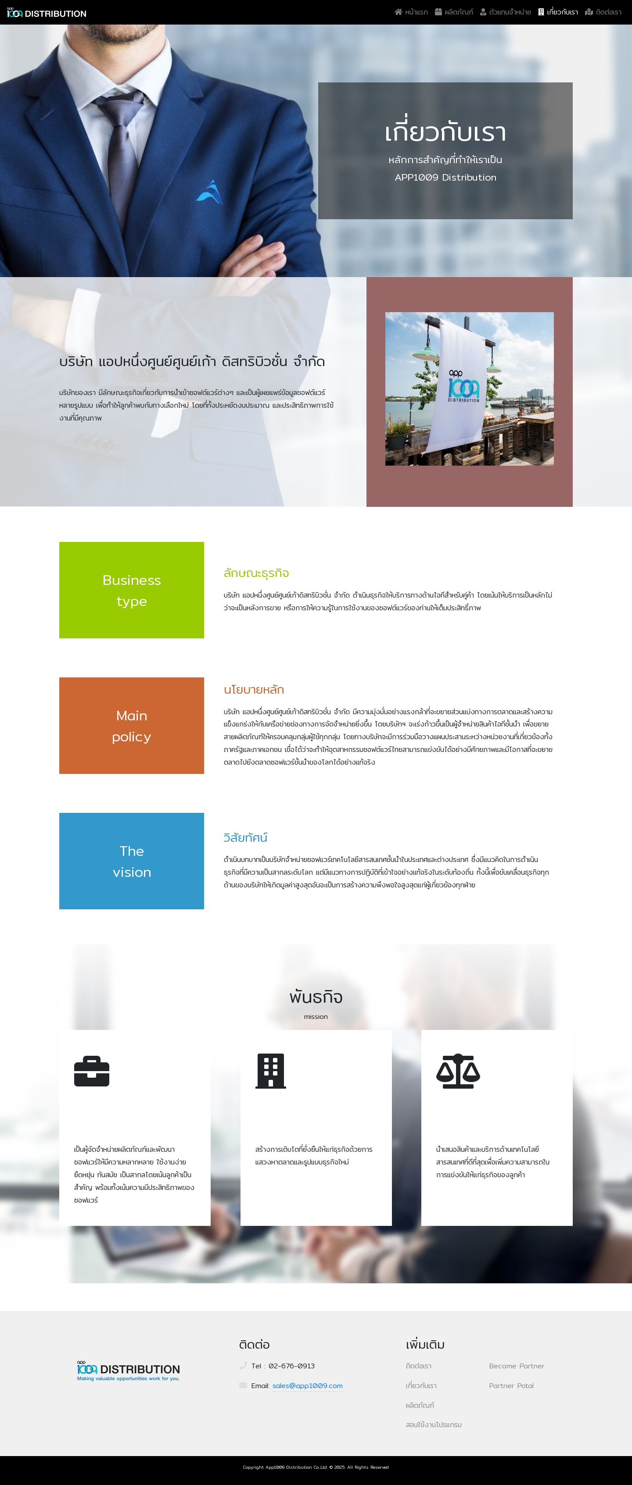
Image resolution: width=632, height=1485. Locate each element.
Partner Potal (511, 1385)
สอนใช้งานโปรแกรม (434, 1424)
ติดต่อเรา (603, 12)
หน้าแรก (413, 12)
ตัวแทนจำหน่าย (505, 12)
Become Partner (517, 1365)
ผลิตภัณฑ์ (454, 12)
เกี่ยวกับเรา (558, 12)
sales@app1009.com (308, 1385)
